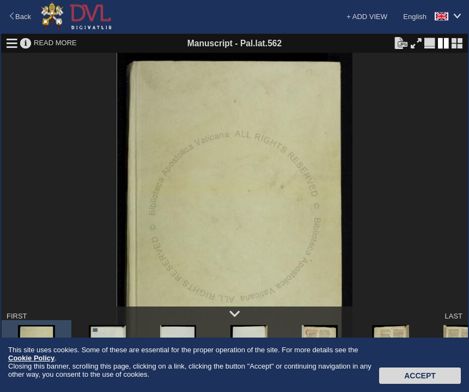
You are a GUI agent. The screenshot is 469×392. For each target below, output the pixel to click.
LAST (453, 316)
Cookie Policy (31, 358)
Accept (420, 375)
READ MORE (55, 43)
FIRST (17, 316)
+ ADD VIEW (366, 17)
